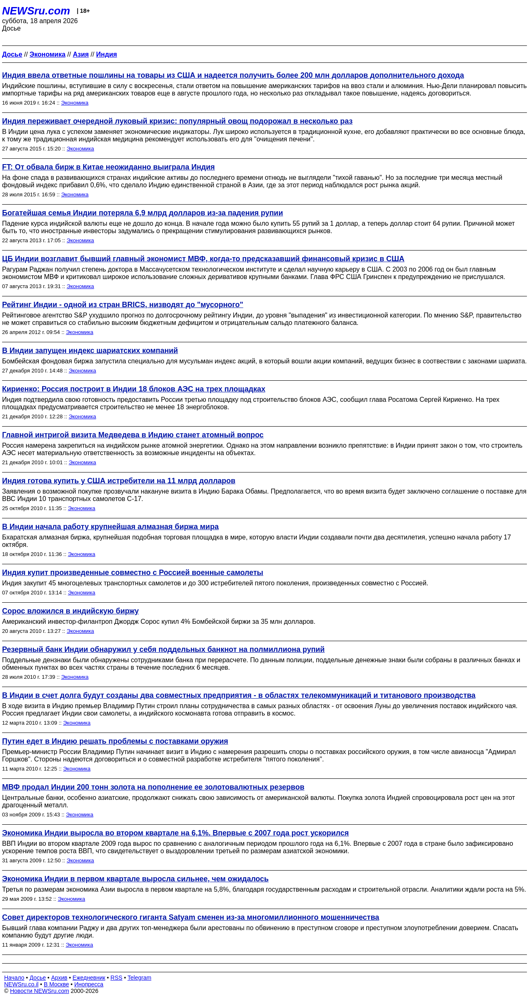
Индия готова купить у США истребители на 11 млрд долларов (119, 481)
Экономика (74, 103)
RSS (116, 977)
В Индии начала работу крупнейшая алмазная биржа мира (110, 527)
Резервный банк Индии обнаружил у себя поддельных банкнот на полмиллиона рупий (163, 649)
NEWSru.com (36, 11)
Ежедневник (89, 977)
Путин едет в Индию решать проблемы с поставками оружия (115, 741)
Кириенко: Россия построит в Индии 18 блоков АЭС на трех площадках (133, 389)
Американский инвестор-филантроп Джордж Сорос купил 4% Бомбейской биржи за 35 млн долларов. (158, 621)
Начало (14, 977)
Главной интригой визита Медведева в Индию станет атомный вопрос (133, 435)
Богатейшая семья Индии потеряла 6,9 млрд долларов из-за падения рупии (142, 213)
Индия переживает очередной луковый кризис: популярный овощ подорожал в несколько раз (177, 121)
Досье (37, 977)
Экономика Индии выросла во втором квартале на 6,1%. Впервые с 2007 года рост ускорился (175, 833)
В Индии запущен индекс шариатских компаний (90, 350)
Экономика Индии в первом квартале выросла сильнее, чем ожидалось (135, 879)
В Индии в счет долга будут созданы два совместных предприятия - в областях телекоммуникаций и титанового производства (239, 695)
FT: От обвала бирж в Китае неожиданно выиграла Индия (108, 167)
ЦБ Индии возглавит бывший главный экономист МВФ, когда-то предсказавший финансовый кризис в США (203, 259)
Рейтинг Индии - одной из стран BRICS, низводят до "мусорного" (122, 305)
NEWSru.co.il (21, 984)
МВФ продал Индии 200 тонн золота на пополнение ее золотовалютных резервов (153, 787)
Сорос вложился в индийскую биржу (70, 611)
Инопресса (89, 984)
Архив (59, 977)
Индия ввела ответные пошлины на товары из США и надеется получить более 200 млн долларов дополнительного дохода (233, 75)
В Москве (56, 984)
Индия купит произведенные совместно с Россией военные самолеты (132, 572)
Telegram (140, 977)
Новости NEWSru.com (39, 991)
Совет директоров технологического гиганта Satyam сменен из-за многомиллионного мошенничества (190, 917)
